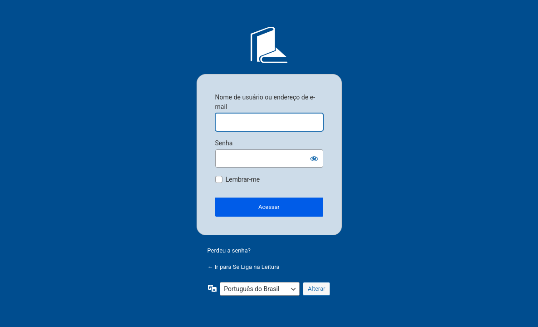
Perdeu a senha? (229, 250)
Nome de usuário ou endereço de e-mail (265, 102)
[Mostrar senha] (314, 158)
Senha (224, 143)
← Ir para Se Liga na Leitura (243, 266)
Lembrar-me (243, 179)
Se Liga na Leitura (269, 45)
